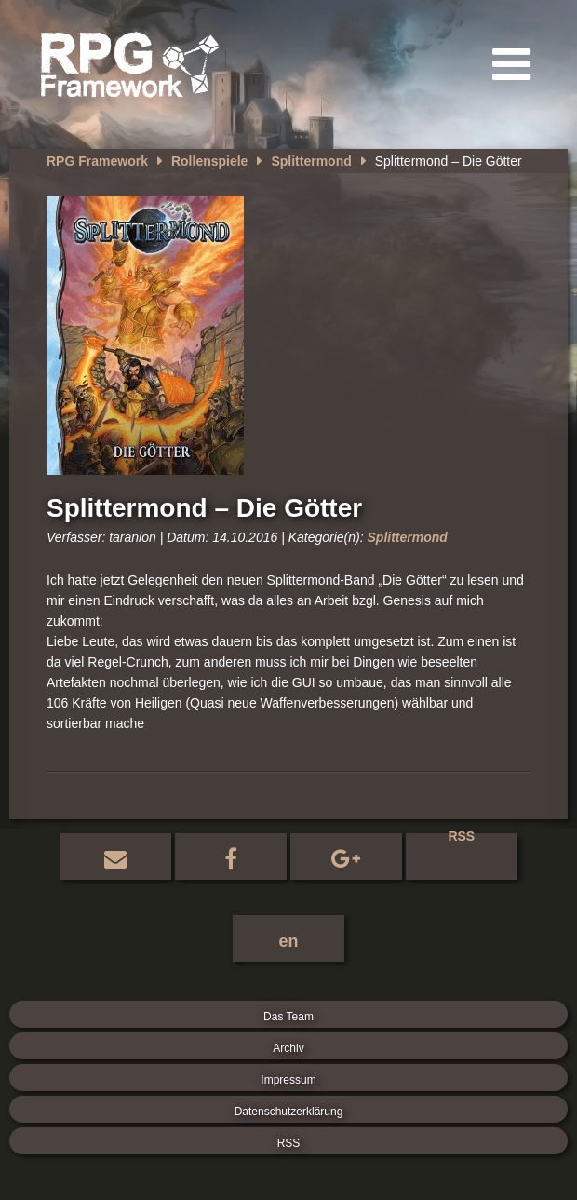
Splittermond (311, 161)
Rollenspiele (209, 161)
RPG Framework (97, 161)
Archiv (288, 1048)
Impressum (288, 1079)
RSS (461, 838)
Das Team (288, 1016)
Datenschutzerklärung (289, 1111)
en (288, 941)
